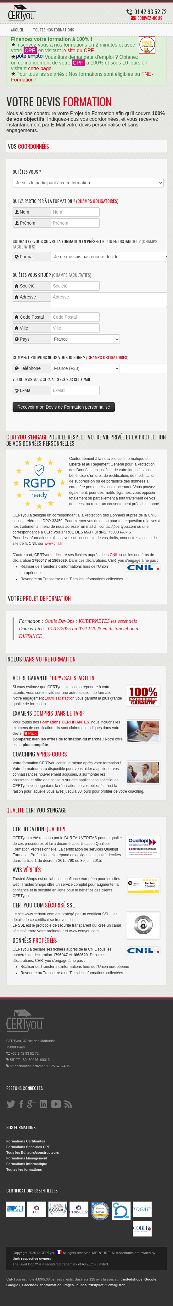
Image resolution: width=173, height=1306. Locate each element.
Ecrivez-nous (146, 17)
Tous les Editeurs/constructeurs (32, 1152)
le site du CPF (77, 50)
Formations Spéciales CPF (28, 1147)
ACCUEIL (17, 29)
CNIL (114, 555)
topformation (51, 1285)
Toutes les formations (24, 1169)
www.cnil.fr (54, 543)
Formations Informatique (26, 1164)
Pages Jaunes (75, 1285)
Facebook (30, 1285)
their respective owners (32, 1258)
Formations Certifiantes (25, 1141)
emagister (116, 1285)
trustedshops (131, 1279)
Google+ (13, 1285)
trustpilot (95, 1285)
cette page (40, 68)
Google (150, 1279)
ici (71, 920)
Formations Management (26, 1158)
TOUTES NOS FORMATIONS (53, 29)
